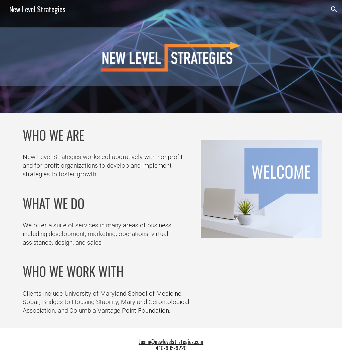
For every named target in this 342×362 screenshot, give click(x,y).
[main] (106, 134)
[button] (334, 9)
